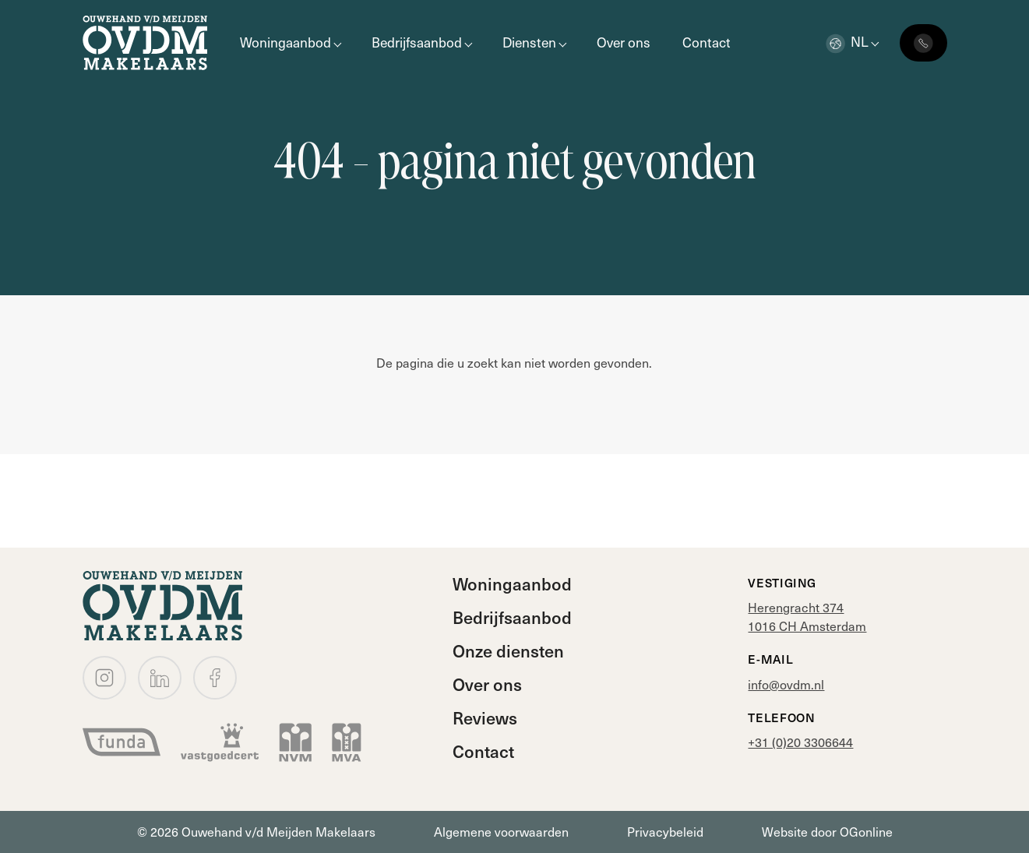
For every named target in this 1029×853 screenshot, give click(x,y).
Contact (706, 42)
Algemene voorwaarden (501, 831)
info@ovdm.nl (786, 684)
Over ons (623, 42)
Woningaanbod (285, 42)
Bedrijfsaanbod (417, 42)
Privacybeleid (665, 831)
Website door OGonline (827, 831)
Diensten (529, 42)
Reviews (485, 717)
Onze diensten (508, 650)
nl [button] (847, 41)
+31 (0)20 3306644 (800, 742)
